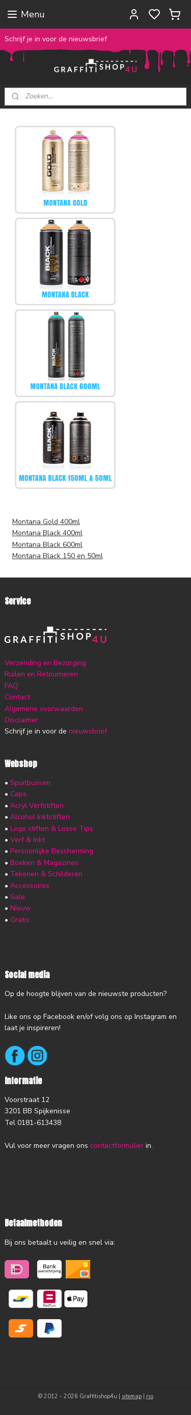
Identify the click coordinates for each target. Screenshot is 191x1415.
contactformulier (117, 1145)
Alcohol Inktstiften (39, 817)
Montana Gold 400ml (46, 522)
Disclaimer (21, 720)
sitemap (132, 1396)
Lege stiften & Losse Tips (50, 828)
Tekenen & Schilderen (46, 874)
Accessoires (29, 885)
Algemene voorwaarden (44, 709)
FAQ (11, 686)
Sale (17, 897)
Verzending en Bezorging (45, 663)
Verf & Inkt (27, 840)
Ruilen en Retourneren (41, 674)
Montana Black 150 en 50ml (57, 556)
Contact (17, 697)
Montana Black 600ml (47, 544)
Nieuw (20, 908)
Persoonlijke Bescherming (51, 851)
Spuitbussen (30, 783)
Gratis (20, 920)
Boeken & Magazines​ (44, 863)
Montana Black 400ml (47, 533)
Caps (18, 794)
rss (149, 1396)
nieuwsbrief (88, 731)
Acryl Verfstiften (37, 805)
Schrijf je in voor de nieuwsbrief (56, 39)
